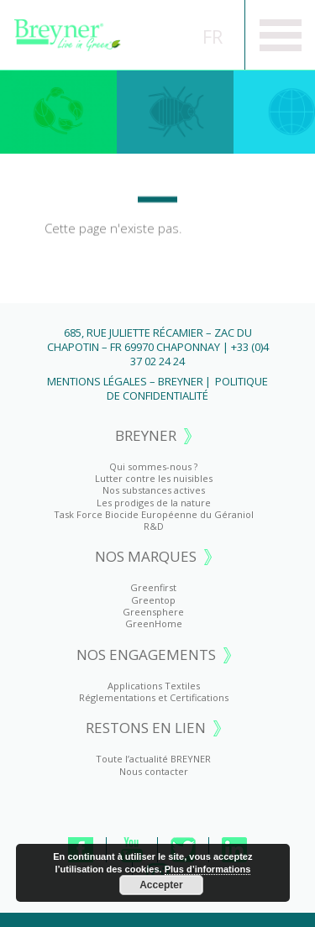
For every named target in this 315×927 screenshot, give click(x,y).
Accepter (160, 885)
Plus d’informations (208, 869)
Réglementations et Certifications (153, 697)
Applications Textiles (154, 685)
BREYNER (145, 436)
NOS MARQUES (146, 557)
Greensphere (153, 611)
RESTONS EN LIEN (146, 728)
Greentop (175, 112)
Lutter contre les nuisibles (154, 478)
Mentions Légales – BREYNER (125, 381)
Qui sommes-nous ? (153, 466)
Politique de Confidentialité (187, 388)
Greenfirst (58, 112)
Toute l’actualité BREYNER (153, 758)
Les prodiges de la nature (154, 502)
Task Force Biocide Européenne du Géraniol (154, 514)
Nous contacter (153, 771)
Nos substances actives (153, 490)
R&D (154, 526)
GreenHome (153, 623)
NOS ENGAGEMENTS (146, 655)
